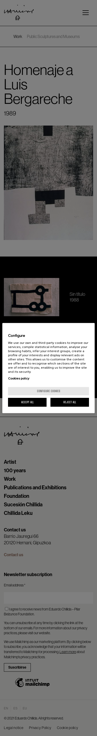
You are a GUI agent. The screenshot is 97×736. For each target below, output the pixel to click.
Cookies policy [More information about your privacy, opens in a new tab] (18, 378)
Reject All (69, 402)
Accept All (27, 402)
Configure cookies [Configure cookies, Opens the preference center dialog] (48, 391)
